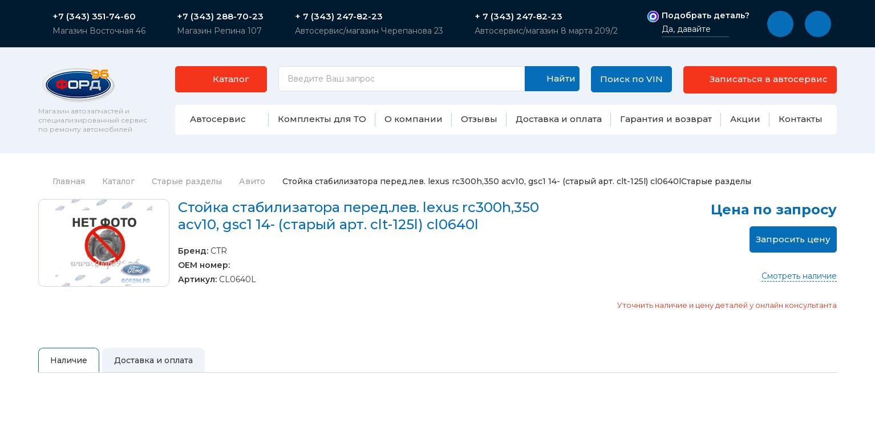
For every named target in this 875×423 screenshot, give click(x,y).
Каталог (118, 189)
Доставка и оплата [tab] (153, 368)
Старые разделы (187, 189)
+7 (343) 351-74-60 (94, 16)
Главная (61, 189)
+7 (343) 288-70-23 (220, 16)
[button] (780, 24)
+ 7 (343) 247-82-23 (339, 16)
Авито (252, 189)
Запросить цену (793, 247)
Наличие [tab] (68, 368)
